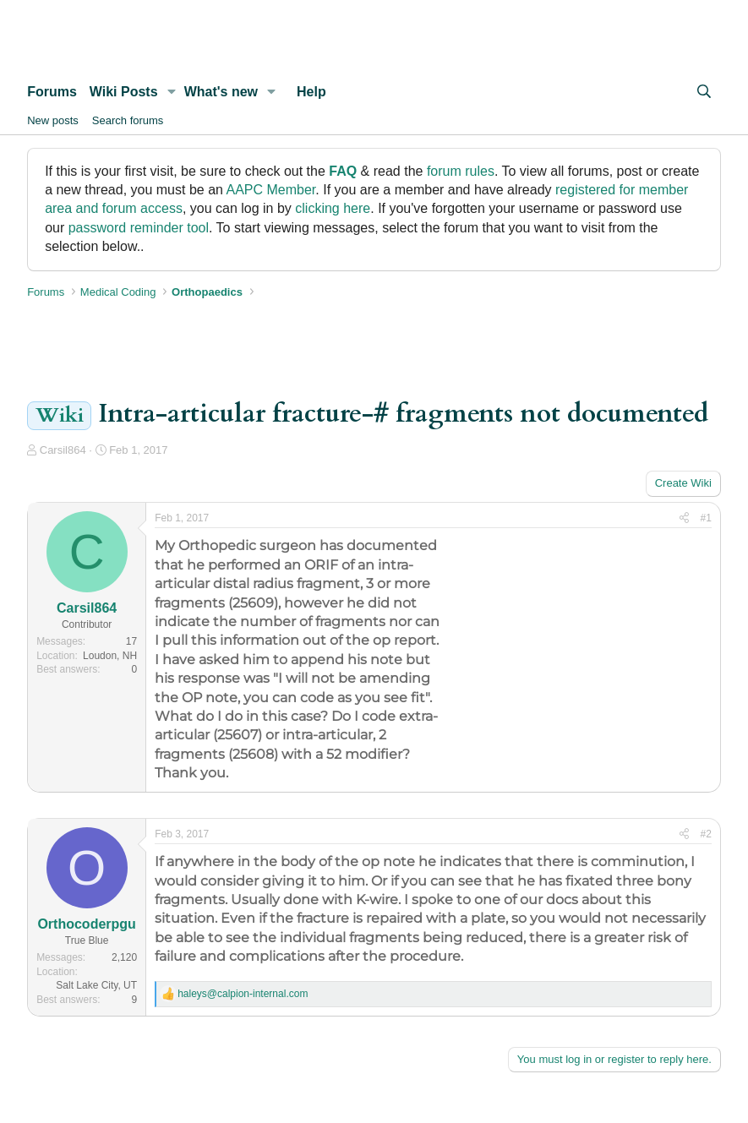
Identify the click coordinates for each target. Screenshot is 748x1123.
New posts (53, 120)
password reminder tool (138, 228)
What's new (221, 91)
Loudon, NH (110, 656)
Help (311, 91)
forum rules (460, 171)
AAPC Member (270, 190)
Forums (52, 91)
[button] (171, 92)
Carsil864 (63, 450)
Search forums (128, 120)
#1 (706, 518)
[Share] (684, 518)
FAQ (343, 171)
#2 (706, 834)
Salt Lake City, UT (96, 985)
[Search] (703, 92)
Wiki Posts (124, 91)
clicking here (332, 208)
